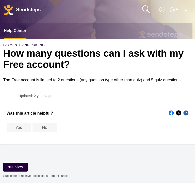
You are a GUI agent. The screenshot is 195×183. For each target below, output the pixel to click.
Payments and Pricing (24, 45)
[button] (162, 9)
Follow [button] (15, 167)
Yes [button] (18, 127)
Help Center (15, 30)
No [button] (44, 127)
